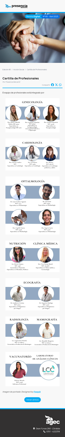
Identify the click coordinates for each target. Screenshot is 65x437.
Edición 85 (6, 69)
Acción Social (18, 69)
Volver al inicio (32, 399)
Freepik (37, 391)
